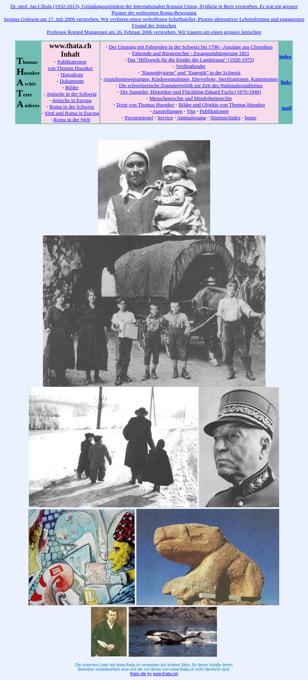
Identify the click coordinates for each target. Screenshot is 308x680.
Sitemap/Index (225, 117)
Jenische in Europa (71, 100)
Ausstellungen (167, 111)
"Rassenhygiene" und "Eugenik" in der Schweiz (191, 72)
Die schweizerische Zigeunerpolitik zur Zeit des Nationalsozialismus (190, 85)
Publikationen (214, 111)
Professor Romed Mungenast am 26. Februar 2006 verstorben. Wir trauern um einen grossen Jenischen (154, 32)
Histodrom (72, 74)
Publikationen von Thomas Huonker (70, 65)
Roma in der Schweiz (71, 107)
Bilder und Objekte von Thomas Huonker (221, 105)
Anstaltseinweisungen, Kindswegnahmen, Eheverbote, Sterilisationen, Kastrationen (190, 79)
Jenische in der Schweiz (72, 94)
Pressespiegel (139, 117)
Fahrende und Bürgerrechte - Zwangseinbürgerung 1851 (190, 53)
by (150, 674)
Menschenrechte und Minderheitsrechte (191, 98)
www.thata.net (165, 674)
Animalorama (191, 117)
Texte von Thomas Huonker (145, 105)
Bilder (72, 87)
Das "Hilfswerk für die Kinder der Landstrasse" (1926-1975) (191, 60)
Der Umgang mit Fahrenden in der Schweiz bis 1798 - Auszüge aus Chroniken (191, 47)
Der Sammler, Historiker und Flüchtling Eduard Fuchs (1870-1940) (190, 92)
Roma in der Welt (71, 119)
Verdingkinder (190, 66)
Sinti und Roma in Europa (72, 113)
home (251, 117)
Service (165, 117)
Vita (190, 111)
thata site (138, 674)
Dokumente (72, 81)
